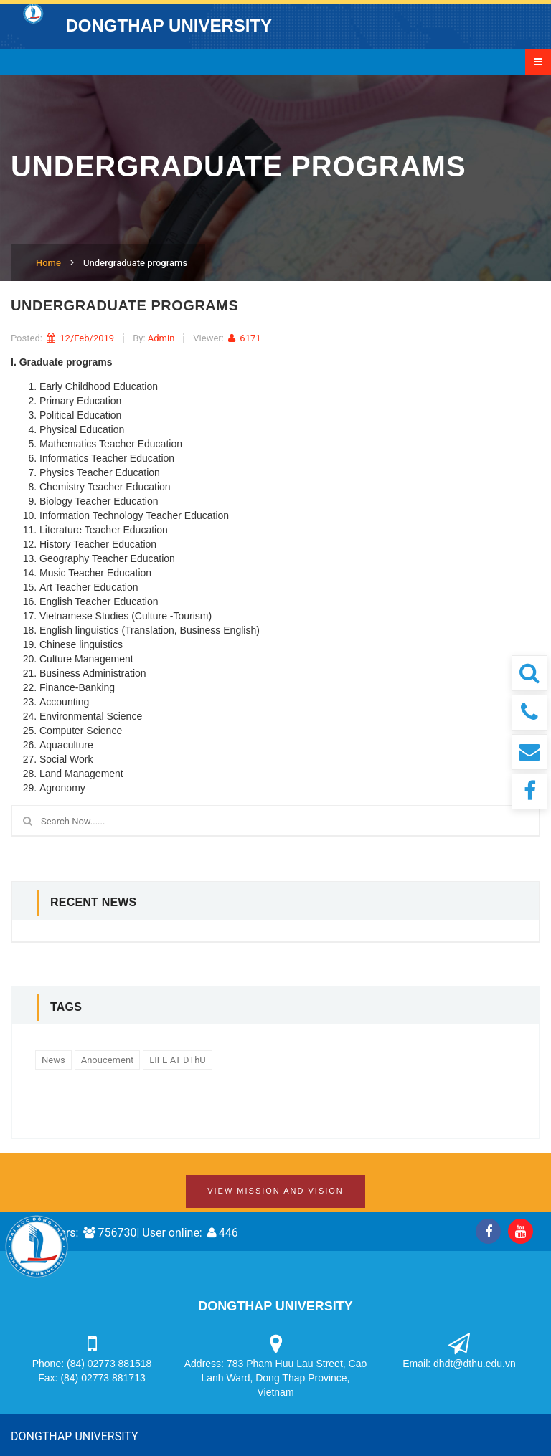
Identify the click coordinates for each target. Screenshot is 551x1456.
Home (48, 262)
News (53, 1060)
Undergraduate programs (135, 262)
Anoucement (107, 1060)
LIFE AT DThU (177, 1060)
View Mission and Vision (275, 1190)
